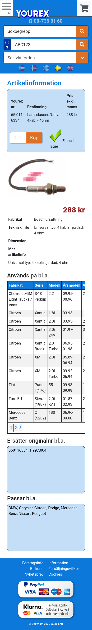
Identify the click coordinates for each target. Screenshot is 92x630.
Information (58, 563)
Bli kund (37, 568)
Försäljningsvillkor (63, 568)
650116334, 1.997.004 (46, 469)
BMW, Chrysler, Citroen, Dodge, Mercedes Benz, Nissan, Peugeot (46, 527)
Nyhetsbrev (33, 574)
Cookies (55, 574)
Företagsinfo (32, 563)
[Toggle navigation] (6, 8)
